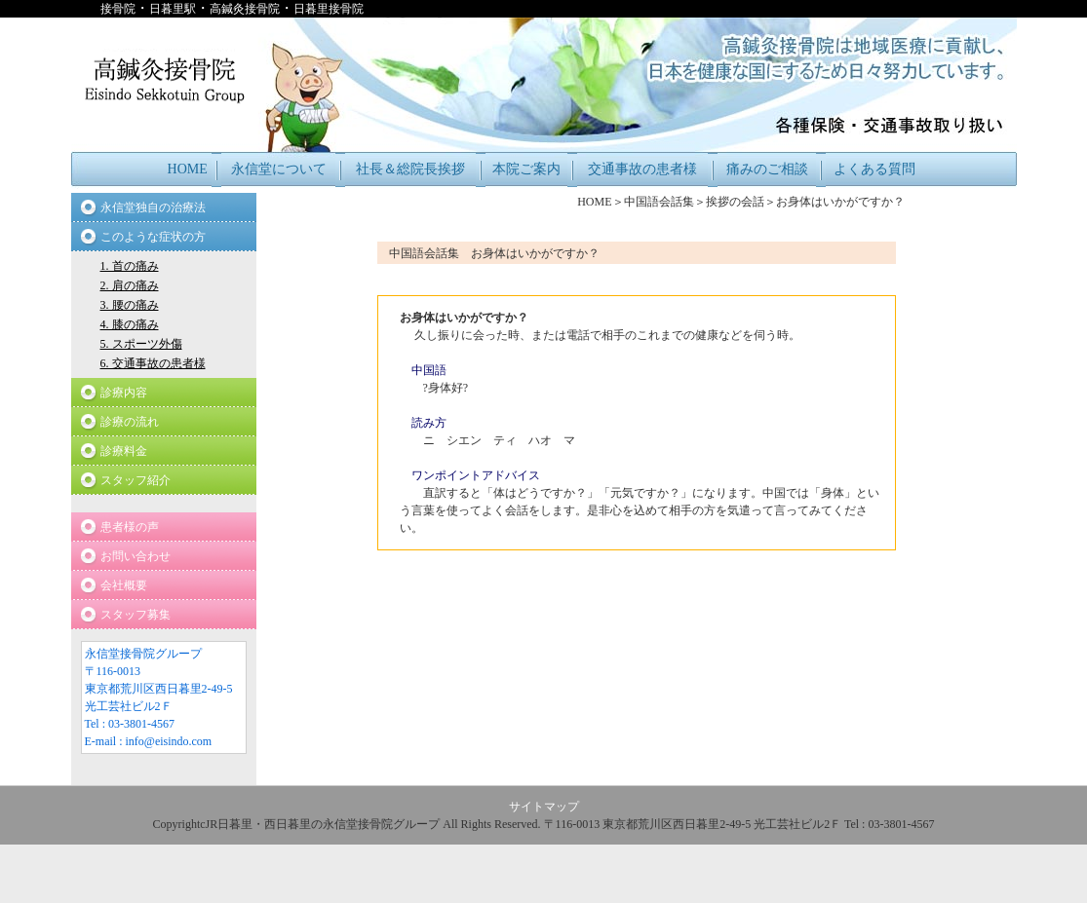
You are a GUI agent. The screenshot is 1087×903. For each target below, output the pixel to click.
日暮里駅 (172, 9)
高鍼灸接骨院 (245, 9)
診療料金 (123, 451)
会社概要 (123, 585)
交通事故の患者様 (642, 169)
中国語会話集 (659, 201)
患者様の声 (129, 527)
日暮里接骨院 (328, 9)
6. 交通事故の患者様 (153, 363)
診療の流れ (129, 422)
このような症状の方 (153, 237)
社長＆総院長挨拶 (410, 169)
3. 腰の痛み (129, 305)
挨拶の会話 (735, 201)
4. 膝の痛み (129, 324)
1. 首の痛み (129, 266)
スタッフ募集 (135, 614)
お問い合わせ (135, 556)
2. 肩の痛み (129, 285)
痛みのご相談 (767, 169)
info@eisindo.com (169, 741)
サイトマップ (544, 806)
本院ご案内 (526, 169)
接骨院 (118, 9)
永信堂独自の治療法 (153, 207)
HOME (188, 169)
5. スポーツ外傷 (141, 344)
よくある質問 (874, 169)
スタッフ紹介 (135, 480)
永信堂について (279, 169)
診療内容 (123, 392)
